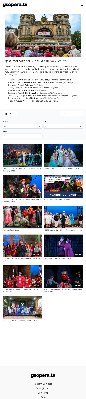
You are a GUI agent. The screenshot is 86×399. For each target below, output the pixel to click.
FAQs (43, 397)
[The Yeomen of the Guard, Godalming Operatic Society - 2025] (22, 290)
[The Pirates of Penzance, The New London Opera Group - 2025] (63, 290)
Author (5, 121)
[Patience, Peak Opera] (22, 230)
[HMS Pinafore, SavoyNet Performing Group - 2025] (63, 230)
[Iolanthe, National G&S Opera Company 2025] (63, 168)
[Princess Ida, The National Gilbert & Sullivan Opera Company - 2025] (22, 169)
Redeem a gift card (43, 384)
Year (45, 121)
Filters (10, 113)
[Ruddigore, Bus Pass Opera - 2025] (63, 258)
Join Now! (43, 393)
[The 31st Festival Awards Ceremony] (63, 199)
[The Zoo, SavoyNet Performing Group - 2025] (22, 320)
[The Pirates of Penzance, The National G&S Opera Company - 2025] (22, 200)
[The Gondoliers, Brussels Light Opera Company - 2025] (22, 259)
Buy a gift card (43, 388)
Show (5, 131)
